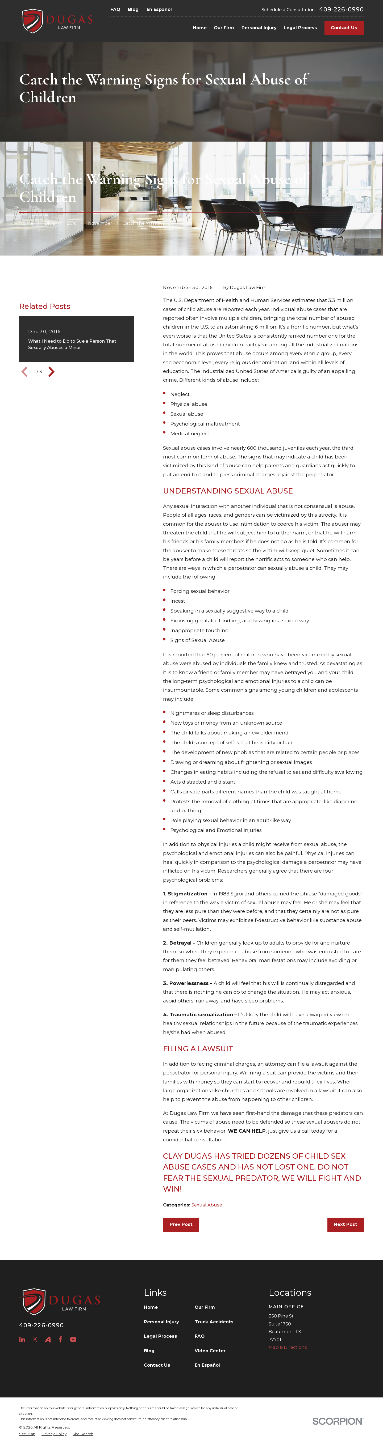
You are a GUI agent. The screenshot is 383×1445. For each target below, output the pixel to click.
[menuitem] (27, 1434)
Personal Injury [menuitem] (259, 27)
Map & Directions (288, 1347)
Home (151, 1307)
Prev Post (181, 1224)
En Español (159, 9)
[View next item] (51, 399)
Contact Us (344, 27)
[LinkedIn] (22, 1339)
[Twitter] (35, 1339)
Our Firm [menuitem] (224, 27)
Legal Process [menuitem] (300, 27)
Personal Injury (161, 1321)
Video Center (210, 1350)
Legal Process (160, 1336)
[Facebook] (60, 1339)
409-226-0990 (341, 9)
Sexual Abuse (207, 1205)
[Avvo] (48, 1339)
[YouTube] (73, 1339)
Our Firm (205, 1307)
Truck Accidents (214, 1321)
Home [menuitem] (200, 27)
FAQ (115, 9)
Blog (133, 9)
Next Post (345, 1224)
